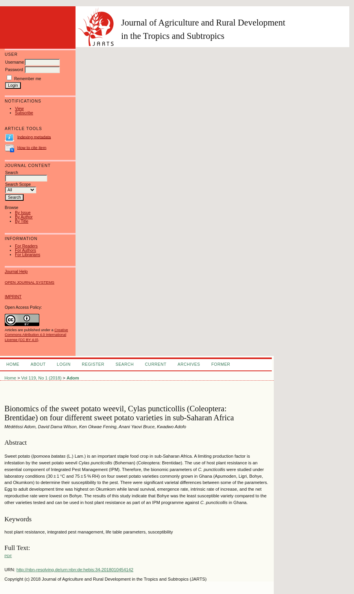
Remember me (27, 79)
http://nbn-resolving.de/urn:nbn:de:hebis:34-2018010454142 (75, 569)
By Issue (23, 213)
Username (14, 62)
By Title (21, 221)
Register (93, 364)
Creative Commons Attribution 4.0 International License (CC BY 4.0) (36, 334)
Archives (188, 364)
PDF (8, 556)
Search (125, 364)
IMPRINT (13, 297)
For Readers (26, 246)
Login (64, 364)
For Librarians (27, 255)
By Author (24, 217)
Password (14, 70)
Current (155, 364)
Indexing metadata (34, 137)
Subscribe (24, 113)
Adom (72, 378)
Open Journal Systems (29, 282)
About (38, 364)
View (19, 108)
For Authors (25, 250)
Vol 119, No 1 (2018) (41, 378)
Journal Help (16, 272)
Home (12, 364)
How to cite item (31, 147)
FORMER (220, 364)
